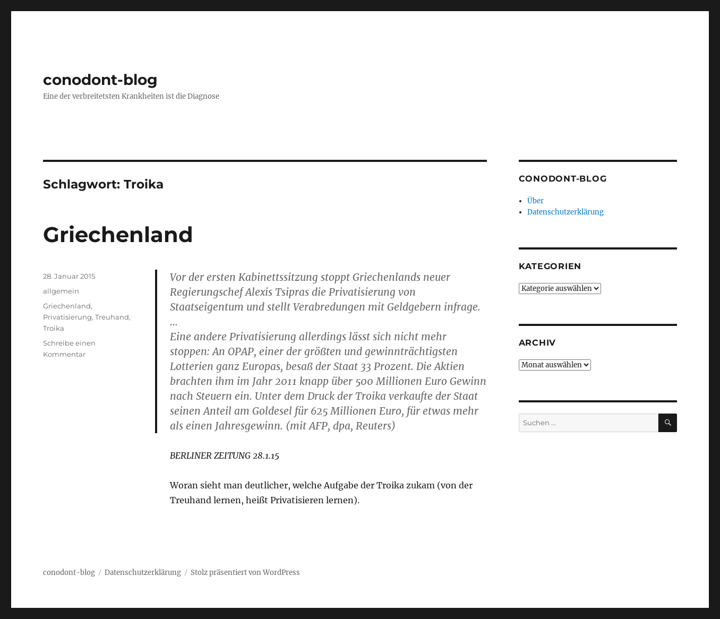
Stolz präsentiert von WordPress (245, 572)
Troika (53, 328)
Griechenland (118, 234)
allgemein (61, 291)
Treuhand (112, 317)
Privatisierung (67, 317)
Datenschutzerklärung (565, 212)
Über (535, 200)
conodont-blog (100, 80)
